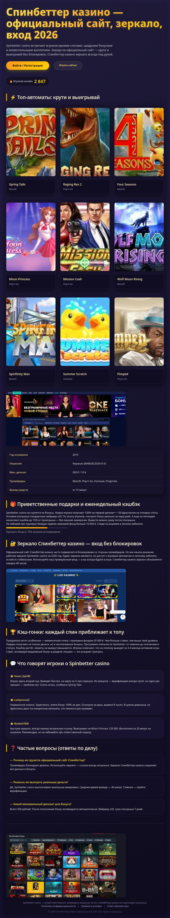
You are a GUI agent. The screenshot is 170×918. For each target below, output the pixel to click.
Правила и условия (91, 906)
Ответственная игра (118, 906)
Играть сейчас (68, 65)
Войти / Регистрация (28, 65)
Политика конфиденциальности (58, 906)
